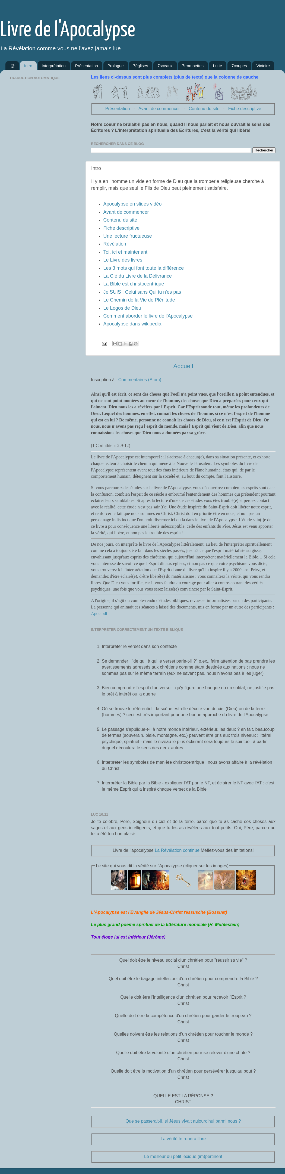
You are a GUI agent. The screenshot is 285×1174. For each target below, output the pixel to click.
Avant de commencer (159, 108)
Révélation (114, 244)
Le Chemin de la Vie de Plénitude (139, 300)
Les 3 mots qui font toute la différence (143, 268)
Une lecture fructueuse (127, 236)
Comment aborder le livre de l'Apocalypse (148, 316)
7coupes (239, 65)
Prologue (115, 65)
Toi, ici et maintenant (125, 252)
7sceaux (165, 65)
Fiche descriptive (244, 108)
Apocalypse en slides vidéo (132, 204)
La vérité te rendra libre (183, 1138)
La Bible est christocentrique (133, 284)
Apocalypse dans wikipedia (132, 324)
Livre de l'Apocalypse (67, 30)
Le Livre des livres (122, 260)
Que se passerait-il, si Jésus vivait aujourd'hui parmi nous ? (183, 1121)
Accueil (183, 365)
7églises (140, 65)
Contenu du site (204, 108)
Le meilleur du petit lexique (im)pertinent (183, 1156)
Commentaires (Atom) (139, 379)
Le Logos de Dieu (122, 308)
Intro (28, 65)
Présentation (86, 65)
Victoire (263, 65)
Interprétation (54, 65)
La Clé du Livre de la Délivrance (137, 276)
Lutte (217, 65)
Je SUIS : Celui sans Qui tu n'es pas (142, 292)
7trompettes (193, 65)
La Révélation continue (177, 850)
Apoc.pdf (99, 613)
